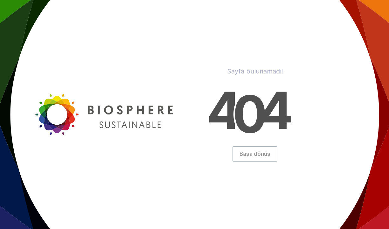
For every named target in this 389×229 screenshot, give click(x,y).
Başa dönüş (255, 154)
